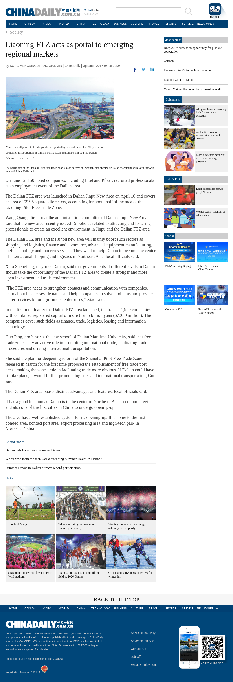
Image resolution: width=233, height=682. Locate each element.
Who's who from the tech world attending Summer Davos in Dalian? (54, 459)
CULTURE (137, 23)
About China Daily (143, 633)
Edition (92, 10)
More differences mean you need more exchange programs (210, 158)
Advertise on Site (142, 641)
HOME (13, 23)
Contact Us (138, 649)
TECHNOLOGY (100, 23)
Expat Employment (144, 664)
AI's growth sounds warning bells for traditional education (211, 112)
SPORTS (170, 23)
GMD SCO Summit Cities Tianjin (208, 267)
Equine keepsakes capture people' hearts (210, 190)
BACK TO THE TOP (116, 599)
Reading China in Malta (178, 79)
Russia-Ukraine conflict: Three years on (211, 311)
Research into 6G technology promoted (188, 70)
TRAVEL (154, 23)
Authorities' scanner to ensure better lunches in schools (208, 135)
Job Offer (137, 656)
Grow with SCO (174, 309)
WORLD (64, 23)
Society (16, 32)
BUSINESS (120, 23)
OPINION (30, 23)
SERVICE (187, 23)
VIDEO (47, 23)
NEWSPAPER (205, 23)
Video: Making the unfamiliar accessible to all (192, 89)
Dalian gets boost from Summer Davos (33, 450)
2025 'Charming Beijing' (178, 266)
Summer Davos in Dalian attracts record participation (43, 468)
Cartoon (169, 60)
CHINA (81, 23)
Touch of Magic (18, 524)
